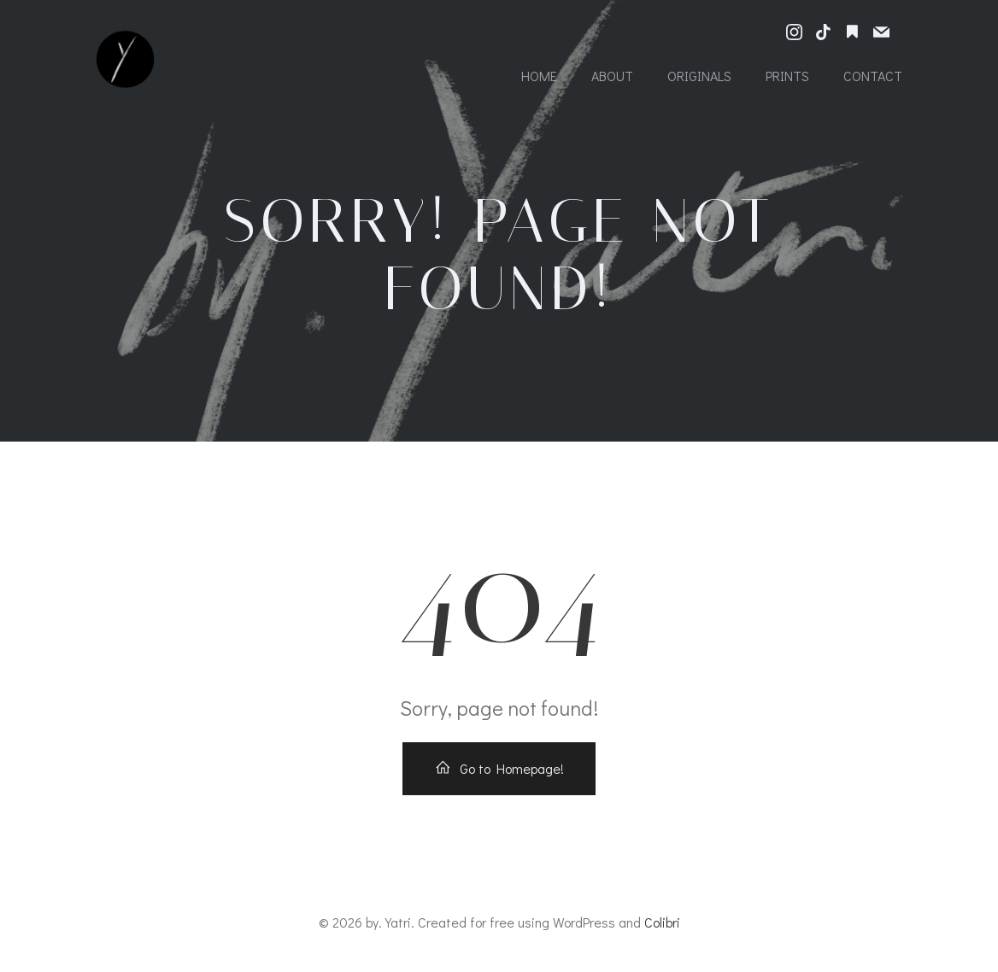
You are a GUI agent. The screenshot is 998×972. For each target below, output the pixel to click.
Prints (787, 76)
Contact (872, 76)
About (612, 76)
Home (539, 76)
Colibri (662, 922)
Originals (699, 76)
